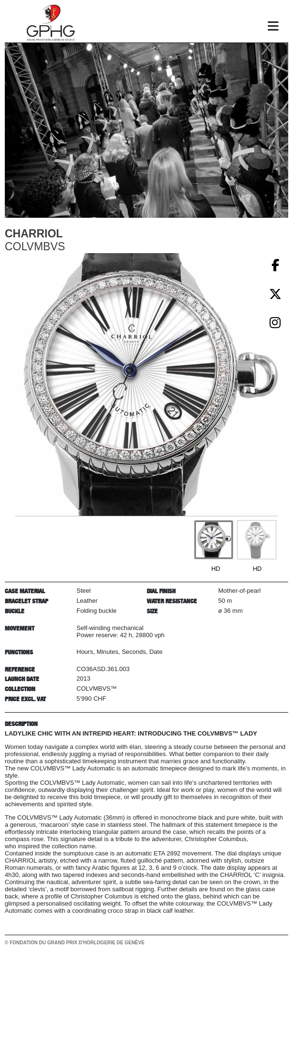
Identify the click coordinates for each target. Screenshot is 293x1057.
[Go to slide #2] (257, 540)
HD (215, 568)
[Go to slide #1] (214, 540)
